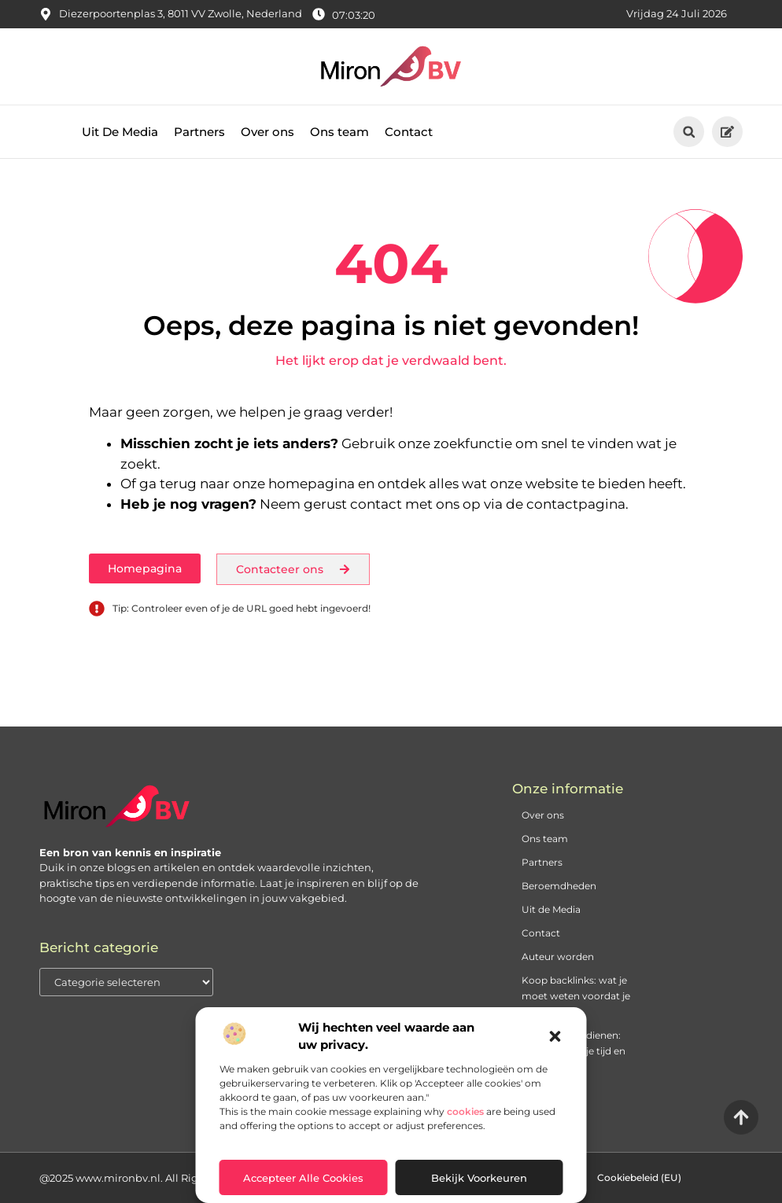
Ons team (339, 131)
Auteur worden (558, 956)
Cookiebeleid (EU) (639, 1177)
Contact (409, 131)
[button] (555, 1036)
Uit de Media (551, 909)
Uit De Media (120, 131)
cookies (465, 1111)
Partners (199, 131)
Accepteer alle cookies (303, 1178)
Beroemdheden (559, 886)
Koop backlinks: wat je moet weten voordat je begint (576, 995)
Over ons (267, 131)
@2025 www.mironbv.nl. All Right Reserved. (150, 1178)
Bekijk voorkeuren (479, 1178)
